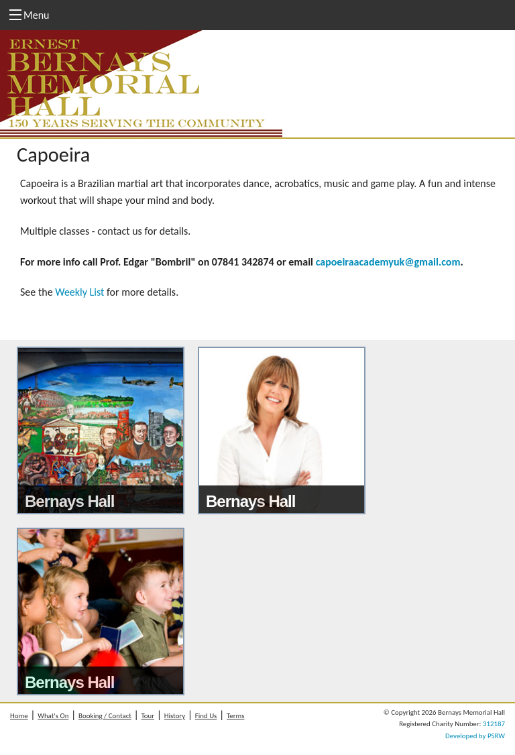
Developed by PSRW (475, 736)
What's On (53, 715)
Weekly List (79, 292)
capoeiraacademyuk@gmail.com (388, 261)
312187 (494, 723)
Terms (235, 715)
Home (19, 715)
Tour (148, 715)
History (174, 715)
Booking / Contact (104, 715)
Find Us (206, 715)
